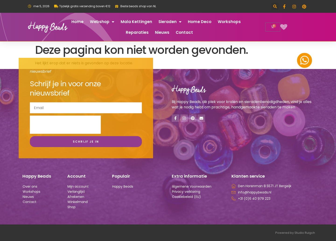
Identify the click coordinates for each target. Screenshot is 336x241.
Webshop (102, 21)
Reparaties (137, 32)
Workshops (229, 21)
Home (77, 21)
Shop (71, 207)
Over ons (30, 186)
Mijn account (78, 186)
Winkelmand (77, 202)
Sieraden (170, 21)
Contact (184, 32)
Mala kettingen (136, 21)
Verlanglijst (76, 191)
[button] (275, 6)
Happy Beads (122, 186)
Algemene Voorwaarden (191, 186)
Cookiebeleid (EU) (186, 196)
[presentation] (65, 125)
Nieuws (162, 32)
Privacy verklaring (186, 191)
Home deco (199, 21)
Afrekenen (75, 196)
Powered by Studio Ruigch (295, 233)
